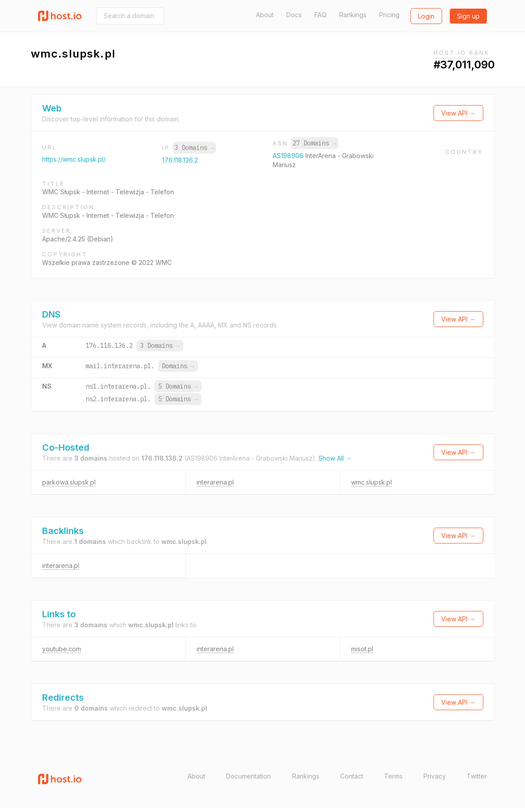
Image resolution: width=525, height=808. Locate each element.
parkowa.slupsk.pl (69, 482)
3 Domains (194, 148)
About (265, 15)
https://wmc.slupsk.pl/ (74, 159)
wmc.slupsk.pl (371, 482)
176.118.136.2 (180, 160)
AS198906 (289, 155)
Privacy (435, 776)
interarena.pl (215, 482)
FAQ (320, 15)
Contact (351, 776)
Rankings (352, 15)
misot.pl (362, 649)
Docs (294, 15)
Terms (393, 776)
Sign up (468, 16)
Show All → (335, 458)
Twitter (477, 776)
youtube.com (61, 649)
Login (426, 16)
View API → (458, 113)
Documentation (248, 776)
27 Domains (314, 143)
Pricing (389, 15)
